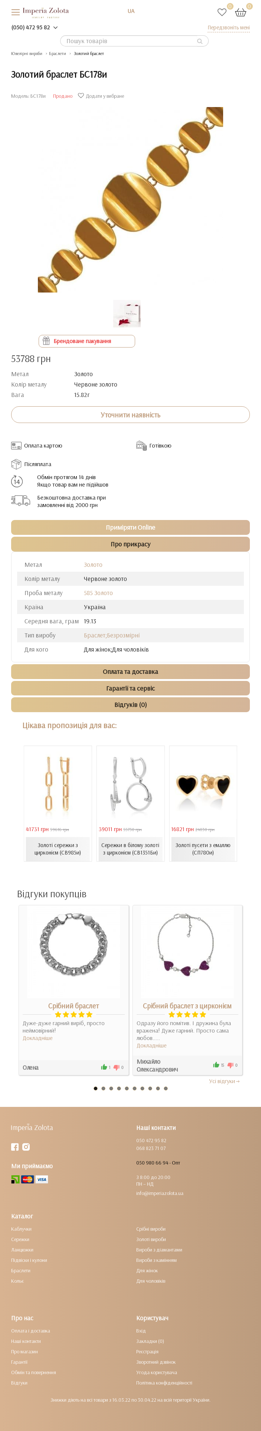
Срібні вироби (151, 1228)
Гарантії (19, 1362)
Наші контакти (26, 1341)
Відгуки (19, 1382)
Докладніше (38, 1037)
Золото (93, 564)
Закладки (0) (150, 1341)
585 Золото (98, 593)
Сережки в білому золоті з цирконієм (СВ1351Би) (130, 849)
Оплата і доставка (30, 1330)
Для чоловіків (150, 1280)
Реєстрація (147, 1351)
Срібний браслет (73, 1005)
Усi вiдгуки (225, 1081)
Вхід (141, 1330)
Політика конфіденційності (164, 1382)
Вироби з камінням (156, 1260)
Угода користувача (156, 1372)
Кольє (17, 1280)
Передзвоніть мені (229, 27)
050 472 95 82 (151, 1140)
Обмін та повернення (33, 1372)
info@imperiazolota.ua (159, 1193)
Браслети (20, 1270)
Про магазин (24, 1351)
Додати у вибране (102, 96)
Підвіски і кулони (29, 1260)
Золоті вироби (151, 1239)
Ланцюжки (22, 1249)
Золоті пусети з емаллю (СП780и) (203, 849)
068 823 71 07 (151, 1148)
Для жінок (147, 1270)
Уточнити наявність (130, 414)
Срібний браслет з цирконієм (187, 1005)
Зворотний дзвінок (156, 1362)
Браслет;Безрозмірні (112, 635)
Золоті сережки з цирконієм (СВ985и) (58, 849)
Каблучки (21, 1228)
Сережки (20, 1239)
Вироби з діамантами (159, 1249)
